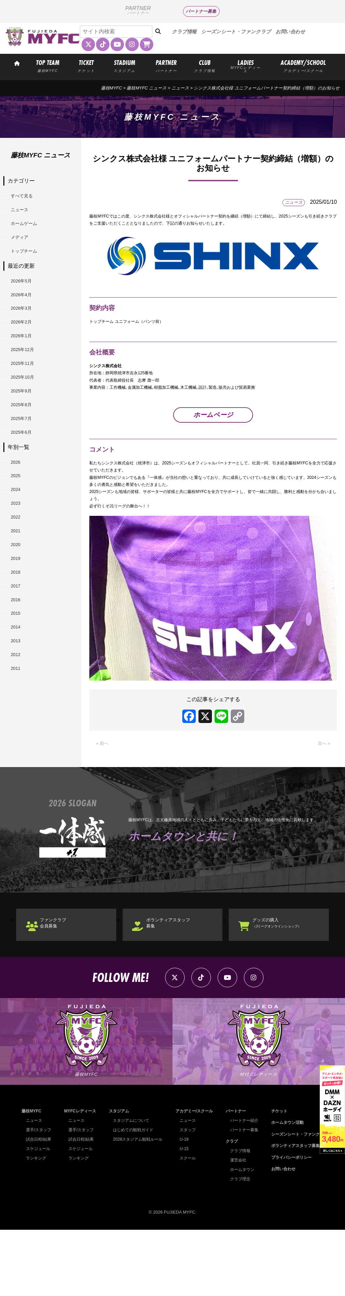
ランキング (37, 1224)
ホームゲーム (29, 232)
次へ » (322, 794)
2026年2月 (26, 351)
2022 (19, 591)
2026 (19, 523)
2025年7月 (26, 472)
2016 (19, 694)
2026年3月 (26, 334)
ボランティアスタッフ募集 (179, 978)
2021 (19, 608)
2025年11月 (27, 403)
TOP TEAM (47, 65)
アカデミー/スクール (192, 1177)
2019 (19, 643)
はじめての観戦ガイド (132, 1195)
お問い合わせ (290, 31)
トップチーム (29, 266)
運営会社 (235, 1226)
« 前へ (103, 794)
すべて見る (26, 197)
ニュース (180, 87)
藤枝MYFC (111, 87)
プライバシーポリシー (288, 1223)
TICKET (86, 65)
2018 (19, 660)
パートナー (233, 1177)
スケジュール (39, 1214)
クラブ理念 (238, 1245)
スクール (185, 1224)
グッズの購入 (290, 978)
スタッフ (185, 1195)
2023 (19, 574)
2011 (19, 781)
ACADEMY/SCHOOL (303, 65)
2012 (19, 763)
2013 (19, 746)
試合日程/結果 (40, 1205)
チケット (275, 1177)
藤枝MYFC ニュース (146, 87)
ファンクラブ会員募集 (62, 978)
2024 (19, 557)
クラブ (229, 1207)
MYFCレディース (79, 1177)
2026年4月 (26, 317)
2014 (19, 729)
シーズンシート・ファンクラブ (236, 31)
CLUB (204, 65)
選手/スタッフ (40, 1195)
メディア (24, 249)
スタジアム (117, 1177)
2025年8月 (26, 455)
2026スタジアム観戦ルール (136, 1205)
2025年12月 (27, 386)
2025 (19, 540)
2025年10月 (27, 420)
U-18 (181, 1205)
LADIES (245, 65)
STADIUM (125, 65)
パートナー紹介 (242, 1186)
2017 (19, 677)
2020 (19, 626)
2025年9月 (26, 438)
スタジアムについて (130, 1186)
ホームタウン (240, 1235)
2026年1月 (26, 369)
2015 (19, 712)
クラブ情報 (184, 31)
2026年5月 (26, 300)
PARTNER (166, 65)
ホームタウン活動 (284, 1188)
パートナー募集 (201, 11)
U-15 (181, 1214)
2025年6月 (26, 489)
